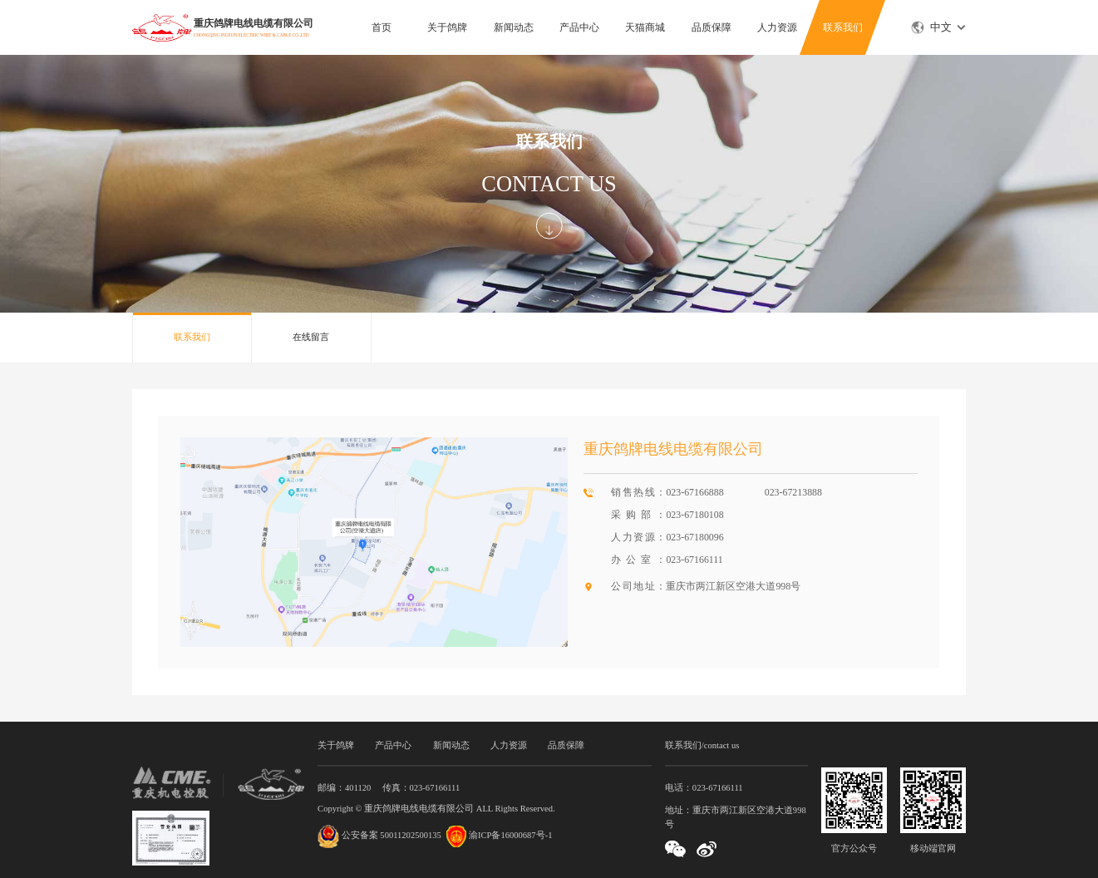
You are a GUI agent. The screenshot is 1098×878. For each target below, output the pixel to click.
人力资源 (777, 27)
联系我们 (843, 27)
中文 (941, 27)
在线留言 (311, 337)
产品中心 (579, 27)
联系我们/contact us (702, 745)
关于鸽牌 (447, 27)
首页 (381, 27)
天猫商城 (645, 27)
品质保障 (711, 27)
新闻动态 (514, 27)
